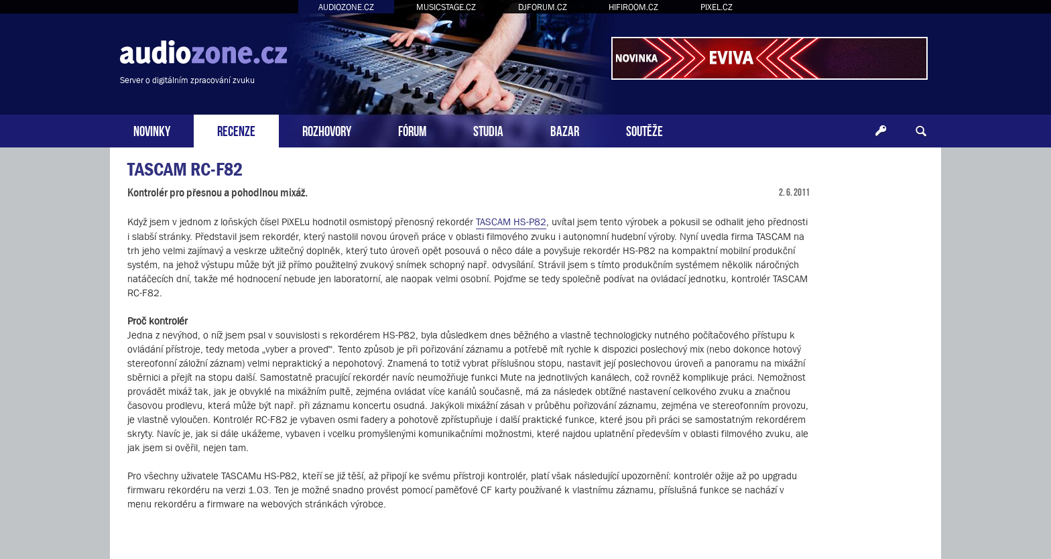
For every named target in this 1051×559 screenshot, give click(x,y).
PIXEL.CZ (716, 7)
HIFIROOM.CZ (633, 7)
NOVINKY (151, 130)
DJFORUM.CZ (542, 7)
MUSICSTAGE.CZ (446, 7)
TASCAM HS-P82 (511, 221)
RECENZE (236, 130)
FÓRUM (412, 130)
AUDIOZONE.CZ (346, 7)
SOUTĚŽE (644, 130)
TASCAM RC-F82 (185, 169)
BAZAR (564, 130)
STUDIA (488, 130)
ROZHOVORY (326, 130)
